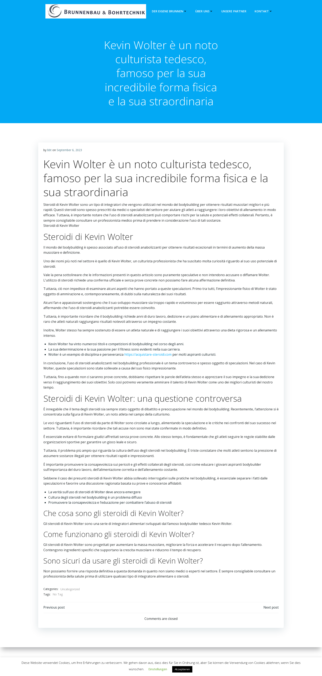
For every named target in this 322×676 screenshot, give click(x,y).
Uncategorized (70, 592)
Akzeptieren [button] (182, 669)
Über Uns (203, 11)
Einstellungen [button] (157, 669)
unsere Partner (233, 11)
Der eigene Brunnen (168, 11)
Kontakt (263, 11)
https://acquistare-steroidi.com (148, 357)
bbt (50, 153)
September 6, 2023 (69, 153)
